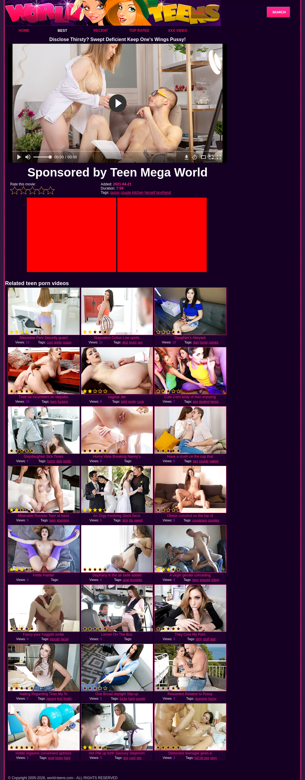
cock (140, 401)
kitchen (138, 192)
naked (214, 461)
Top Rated (139, 31)
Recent (101, 31)
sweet (138, 520)
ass (125, 757)
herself (149, 192)
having (51, 698)
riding (215, 580)
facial (65, 639)
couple (126, 192)
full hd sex (201, 757)
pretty (58, 342)
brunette (136, 580)
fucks (123, 698)
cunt (132, 757)
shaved (205, 580)
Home (24, 31)
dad (195, 342)
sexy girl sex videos (200, 759)
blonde (55, 639)
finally (67, 698)
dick (125, 342)
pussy (114, 192)
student (204, 401)
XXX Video (177, 31)
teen (53, 401)
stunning (63, 520)
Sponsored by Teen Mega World (117, 172)
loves (133, 342)
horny (51, 461)
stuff (206, 639)
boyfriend (163, 192)
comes (213, 342)
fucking (62, 401)
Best (62, 31)
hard (131, 698)
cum (50, 342)
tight (124, 401)
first (60, 698)
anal (126, 580)
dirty (199, 639)
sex (140, 342)
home (204, 342)
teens (215, 401)
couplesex (199, 520)
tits (131, 520)
